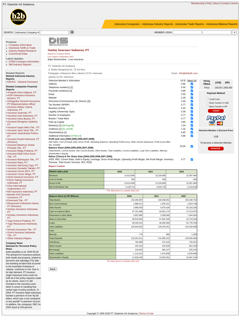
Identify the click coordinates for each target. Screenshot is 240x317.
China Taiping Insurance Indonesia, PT (20, 181)
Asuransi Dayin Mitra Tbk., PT (23, 127)
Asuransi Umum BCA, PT (20, 171)
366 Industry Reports (20, 64)
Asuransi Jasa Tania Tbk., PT (23, 130)
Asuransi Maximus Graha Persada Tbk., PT (20, 146)
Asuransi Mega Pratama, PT (22, 150)
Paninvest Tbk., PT (17, 200)
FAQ (208, 3)
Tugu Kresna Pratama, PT (21, 220)
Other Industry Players (19, 238)
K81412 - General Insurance (22, 81)
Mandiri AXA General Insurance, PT (18, 196)
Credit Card (214, 99)
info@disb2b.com (188, 73)
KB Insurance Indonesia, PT (22, 191)
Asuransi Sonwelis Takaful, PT (23, 168)
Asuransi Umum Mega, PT (21, 174)
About (216, 3)
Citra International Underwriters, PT (16, 187)
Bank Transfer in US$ (218, 103)
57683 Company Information (24, 61)
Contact (225, 3)
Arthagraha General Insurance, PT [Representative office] (23, 102)
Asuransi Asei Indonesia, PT (22, 115)
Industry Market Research (22, 50)
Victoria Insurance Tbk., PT (21, 229)
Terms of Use (146, 313)
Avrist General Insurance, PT (22, 177)
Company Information (20, 45)
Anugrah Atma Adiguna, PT (21, 92)
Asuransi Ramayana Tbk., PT (23, 159)
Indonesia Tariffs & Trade (22, 48)
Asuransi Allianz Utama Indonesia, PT (19, 108)
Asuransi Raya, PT (17, 162)
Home (234, 3)
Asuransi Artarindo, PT (19, 112)
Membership (197, 3)
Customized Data (18, 53)
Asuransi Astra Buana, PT (21, 118)
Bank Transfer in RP (218, 106)
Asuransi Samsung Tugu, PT (22, 165)
